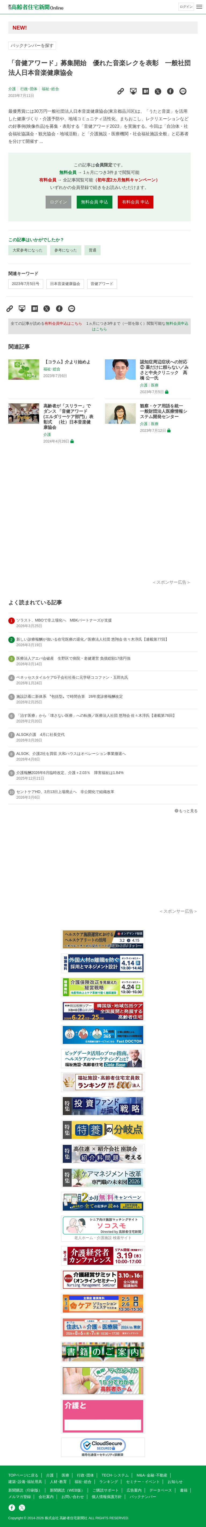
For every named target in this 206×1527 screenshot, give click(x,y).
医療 (155, 385)
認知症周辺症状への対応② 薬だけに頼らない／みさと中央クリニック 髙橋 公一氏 (164, 370)
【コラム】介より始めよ (67, 362)
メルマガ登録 (19, 1497)
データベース (160, 1490)
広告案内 (134, 1490)
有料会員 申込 (135, 202)
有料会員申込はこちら (63, 323)
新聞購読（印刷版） (25, 1490)
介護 (12, 89)
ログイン (186, 7)
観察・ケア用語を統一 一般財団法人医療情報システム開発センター (163, 411)
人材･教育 (58, 1481)
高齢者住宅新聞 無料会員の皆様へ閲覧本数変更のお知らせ (86, 27)
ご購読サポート (106, 1490)
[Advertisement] (99, 518)
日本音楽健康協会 (65, 284)
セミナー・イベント (143, 1481)
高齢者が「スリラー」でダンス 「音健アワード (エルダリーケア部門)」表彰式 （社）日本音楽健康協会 (68, 417)
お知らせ (175, 1481)
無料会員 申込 (94, 202)
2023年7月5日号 (26, 284)
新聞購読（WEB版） (67, 1490)
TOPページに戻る (23, 1475)
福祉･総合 (50, 89)
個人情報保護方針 (107, 1497)
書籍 (183, 1490)
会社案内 (46, 1497)
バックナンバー (143, 1497)
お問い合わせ (72, 1497)
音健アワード (102, 284)
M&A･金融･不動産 (152, 1475)
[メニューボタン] (199, 6)
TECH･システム (115, 1475)
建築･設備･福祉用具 (25, 1481)
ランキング (108, 1481)
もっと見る (188, 811)
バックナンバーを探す (32, 45)
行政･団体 (29, 89)
